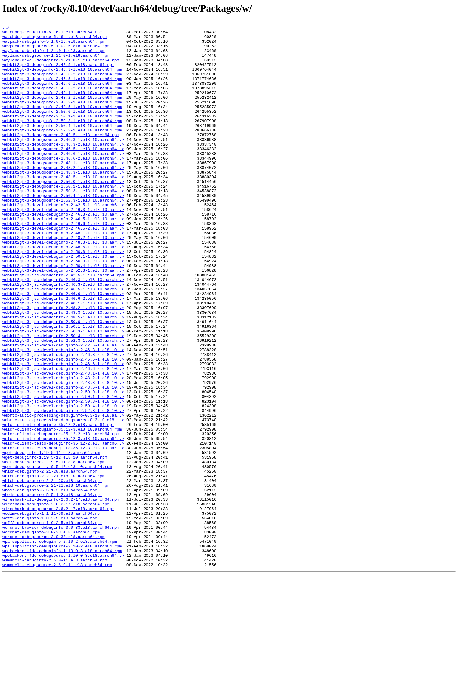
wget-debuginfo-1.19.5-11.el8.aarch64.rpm (51, 538)
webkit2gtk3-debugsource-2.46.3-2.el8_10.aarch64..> (63, 168)
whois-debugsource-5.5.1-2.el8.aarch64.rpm (52, 589)
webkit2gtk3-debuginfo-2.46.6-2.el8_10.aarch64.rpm (62, 101)
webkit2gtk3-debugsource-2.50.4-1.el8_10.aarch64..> (63, 230)
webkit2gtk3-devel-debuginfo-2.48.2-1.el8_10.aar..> (63, 280)
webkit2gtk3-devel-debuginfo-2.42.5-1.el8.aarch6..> (63, 241)
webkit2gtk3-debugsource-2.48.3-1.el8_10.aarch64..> (63, 202)
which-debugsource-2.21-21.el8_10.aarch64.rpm (55, 577)
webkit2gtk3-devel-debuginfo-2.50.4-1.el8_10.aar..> (63, 314)
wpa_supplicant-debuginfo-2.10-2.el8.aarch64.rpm (59, 645)
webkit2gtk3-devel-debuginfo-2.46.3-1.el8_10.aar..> (63, 247)
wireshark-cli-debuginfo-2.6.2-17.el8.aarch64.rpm (60, 594)
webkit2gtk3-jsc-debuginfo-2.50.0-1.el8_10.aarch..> (63, 381)
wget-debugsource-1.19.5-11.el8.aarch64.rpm (53, 549)
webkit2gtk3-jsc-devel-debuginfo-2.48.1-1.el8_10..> (63, 443)
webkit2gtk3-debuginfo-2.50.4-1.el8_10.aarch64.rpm (62, 146)
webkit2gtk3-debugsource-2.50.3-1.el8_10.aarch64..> (63, 224)
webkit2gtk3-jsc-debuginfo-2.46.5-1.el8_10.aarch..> (63, 342)
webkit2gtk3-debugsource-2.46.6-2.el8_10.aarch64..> (63, 185)
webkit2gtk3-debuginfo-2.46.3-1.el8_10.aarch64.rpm (62, 78)
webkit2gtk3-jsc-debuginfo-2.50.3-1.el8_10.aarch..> (63, 392)
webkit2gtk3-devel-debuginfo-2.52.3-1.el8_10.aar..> (63, 319)
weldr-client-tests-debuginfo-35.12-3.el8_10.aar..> (63, 533)
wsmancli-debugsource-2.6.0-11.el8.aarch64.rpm (57, 673)
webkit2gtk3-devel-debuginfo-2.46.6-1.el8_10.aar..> (63, 263)
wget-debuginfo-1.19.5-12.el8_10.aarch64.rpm (54, 544)
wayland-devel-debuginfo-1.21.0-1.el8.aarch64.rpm (60, 67)
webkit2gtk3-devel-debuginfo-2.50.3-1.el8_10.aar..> (63, 308)
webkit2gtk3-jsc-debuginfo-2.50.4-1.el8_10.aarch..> (63, 398)
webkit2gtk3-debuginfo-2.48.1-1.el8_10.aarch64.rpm (62, 106)
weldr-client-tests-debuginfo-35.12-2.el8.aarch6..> (63, 527)
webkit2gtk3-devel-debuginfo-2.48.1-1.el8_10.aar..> (63, 275)
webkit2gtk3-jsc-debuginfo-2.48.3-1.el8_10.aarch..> (63, 370)
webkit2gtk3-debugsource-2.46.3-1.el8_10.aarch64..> (63, 162)
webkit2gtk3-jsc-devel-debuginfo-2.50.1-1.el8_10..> (63, 471)
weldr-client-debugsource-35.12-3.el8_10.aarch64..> (63, 521)
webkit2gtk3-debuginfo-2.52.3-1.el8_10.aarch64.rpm (62, 151)
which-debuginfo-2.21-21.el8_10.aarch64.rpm (53, 566)
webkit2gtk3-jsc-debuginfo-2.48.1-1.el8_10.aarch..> (63, 359)
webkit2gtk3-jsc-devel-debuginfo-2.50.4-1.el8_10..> (63, 482)
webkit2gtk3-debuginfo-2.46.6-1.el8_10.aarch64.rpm (62, 95)
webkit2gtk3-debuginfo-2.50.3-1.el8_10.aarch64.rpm (62, 140)
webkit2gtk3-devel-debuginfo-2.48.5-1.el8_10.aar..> (63, 291)
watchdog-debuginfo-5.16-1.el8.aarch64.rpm (52, 33)
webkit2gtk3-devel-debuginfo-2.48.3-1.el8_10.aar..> (63, 286)
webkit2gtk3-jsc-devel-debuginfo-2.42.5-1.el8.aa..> (63, 409)
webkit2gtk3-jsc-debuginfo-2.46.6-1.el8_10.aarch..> (63, 348)
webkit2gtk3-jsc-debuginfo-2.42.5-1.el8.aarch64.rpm (63, 325)
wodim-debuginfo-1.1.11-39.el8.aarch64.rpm (52, 611)
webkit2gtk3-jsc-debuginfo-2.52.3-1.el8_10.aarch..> (63, 404)
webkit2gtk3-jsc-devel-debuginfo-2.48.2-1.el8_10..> (63, 448)
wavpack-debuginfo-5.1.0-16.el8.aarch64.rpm (53, 45)
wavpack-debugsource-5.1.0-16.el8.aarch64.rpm (55, 50)
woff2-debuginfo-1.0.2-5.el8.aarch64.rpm (49, 617)
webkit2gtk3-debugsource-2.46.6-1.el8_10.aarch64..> (63, 179)
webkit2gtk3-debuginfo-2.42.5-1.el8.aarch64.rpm (58, 73)
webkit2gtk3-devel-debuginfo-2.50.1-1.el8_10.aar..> (63, 303)
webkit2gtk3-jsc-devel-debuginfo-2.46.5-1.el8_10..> (63, 426)
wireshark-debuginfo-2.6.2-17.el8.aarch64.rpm (55, 600)
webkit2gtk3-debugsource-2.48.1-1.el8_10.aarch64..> (63, 190)
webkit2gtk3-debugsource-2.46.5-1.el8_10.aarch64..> (63, 174)
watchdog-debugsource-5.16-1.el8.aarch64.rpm (54, 39)
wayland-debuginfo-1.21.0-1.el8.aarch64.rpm (53, 56)
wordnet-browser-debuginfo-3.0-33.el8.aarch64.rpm (60, 628)
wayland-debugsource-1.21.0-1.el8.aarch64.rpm (55, 61)
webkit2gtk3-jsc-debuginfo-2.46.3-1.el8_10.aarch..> (63, 331)
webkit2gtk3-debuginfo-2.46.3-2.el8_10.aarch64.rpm (62, 84)
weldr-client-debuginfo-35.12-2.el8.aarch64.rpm (58, 505)
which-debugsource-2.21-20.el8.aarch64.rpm (52, 572)
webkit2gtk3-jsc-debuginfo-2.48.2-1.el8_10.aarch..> (63, 364)
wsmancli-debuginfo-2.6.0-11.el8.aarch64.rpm (54, 667)
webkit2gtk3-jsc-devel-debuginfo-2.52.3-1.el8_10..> (63, 488)
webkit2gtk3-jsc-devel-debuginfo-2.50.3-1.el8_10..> (63, 477)
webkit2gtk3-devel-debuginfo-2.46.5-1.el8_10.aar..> (63, 258)
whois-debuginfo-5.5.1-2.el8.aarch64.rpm (49, 583)
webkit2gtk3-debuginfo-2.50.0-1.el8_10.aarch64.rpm (62, 129)
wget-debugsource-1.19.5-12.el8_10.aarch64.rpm (57, 555)
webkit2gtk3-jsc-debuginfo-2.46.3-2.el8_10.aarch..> (63, 336)
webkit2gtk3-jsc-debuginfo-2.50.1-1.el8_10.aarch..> (63, 387)
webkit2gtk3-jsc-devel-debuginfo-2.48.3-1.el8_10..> (63, 454)
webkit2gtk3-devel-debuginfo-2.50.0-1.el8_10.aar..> (63, 297)
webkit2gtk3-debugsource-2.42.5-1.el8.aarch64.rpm (60, 157)
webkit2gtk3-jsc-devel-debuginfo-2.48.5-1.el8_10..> (63, 460)
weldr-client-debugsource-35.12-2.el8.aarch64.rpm (60, 516)
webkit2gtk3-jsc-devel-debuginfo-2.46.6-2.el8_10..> (63, 437)
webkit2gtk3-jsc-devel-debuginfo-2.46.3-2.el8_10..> (63, 420)
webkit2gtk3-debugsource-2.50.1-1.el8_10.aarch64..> (63, 219)
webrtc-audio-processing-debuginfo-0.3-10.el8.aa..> (63, 493)
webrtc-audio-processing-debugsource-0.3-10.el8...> (63, 499)
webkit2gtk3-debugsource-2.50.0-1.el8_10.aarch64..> (63, 213)
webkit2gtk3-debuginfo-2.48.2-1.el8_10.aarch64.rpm (62, 112)
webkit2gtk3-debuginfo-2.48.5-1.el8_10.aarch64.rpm (62, 123)
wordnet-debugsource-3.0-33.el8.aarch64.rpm (53, 639)
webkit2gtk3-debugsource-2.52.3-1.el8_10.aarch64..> (63, 235)
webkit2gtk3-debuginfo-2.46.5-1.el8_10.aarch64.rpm (62, 90)
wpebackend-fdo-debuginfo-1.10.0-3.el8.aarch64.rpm (62, 656)
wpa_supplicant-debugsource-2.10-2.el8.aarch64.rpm (62, 650)
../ (6, 28)
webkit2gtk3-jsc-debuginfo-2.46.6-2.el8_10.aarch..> (63, 353)
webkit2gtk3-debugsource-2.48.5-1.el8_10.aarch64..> (63, 207)
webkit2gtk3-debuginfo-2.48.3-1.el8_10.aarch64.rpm (62, 118)
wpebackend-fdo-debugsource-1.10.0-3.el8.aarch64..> (63, 662)
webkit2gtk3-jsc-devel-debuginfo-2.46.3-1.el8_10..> (63, 415)
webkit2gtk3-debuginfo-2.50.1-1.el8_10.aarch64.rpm (62, 134)
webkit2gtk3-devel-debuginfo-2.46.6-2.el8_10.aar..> (63, 269)
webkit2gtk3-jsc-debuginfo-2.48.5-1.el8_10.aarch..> (63, 376)
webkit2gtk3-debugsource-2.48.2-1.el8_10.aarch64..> (63, 196)
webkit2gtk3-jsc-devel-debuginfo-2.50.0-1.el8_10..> (63, 465)
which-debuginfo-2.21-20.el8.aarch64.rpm (49, 561)
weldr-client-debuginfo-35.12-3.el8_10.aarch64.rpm (62, 510)
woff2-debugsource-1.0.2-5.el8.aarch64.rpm (52, 622)
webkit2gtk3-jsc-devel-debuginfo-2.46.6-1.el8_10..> (63, 432)
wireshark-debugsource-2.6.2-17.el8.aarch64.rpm (58, 606)
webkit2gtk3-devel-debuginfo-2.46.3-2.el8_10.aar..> (63, 252)
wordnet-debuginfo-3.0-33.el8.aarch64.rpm (51, 634)
